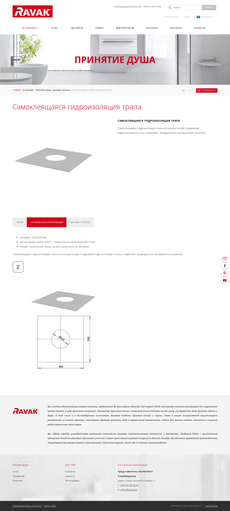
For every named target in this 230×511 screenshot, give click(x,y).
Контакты (70, 471)
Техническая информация (46, 222)
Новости (70, 476)
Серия (19, 222)
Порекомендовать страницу (27, 506)
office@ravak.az (128, 489)
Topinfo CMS (211, 506)
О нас (16, 471)
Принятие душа (43, 90)
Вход (187, 17)
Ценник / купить (80, 222)
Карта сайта (50, 506)
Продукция (28, 90)
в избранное (209, 90)
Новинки (17, 480)
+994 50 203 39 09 (151, 6)
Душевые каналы (61, 90)
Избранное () (171, 17)
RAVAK (33, 11)
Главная (17, 90)
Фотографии (72, 480)
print (189, 90)
